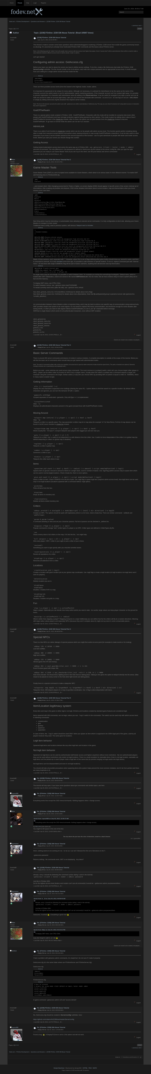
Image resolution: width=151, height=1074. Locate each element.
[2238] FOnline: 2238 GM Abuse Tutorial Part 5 (54, 698)
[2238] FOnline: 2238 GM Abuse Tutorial (51, 37)
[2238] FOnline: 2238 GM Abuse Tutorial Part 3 (54, 345)
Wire (13, 811)
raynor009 (15, 793)
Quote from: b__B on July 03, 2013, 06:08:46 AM (49, 898)
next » (140, 25)
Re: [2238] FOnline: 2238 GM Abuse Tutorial (53, 778)
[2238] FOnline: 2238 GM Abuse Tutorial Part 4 (54, 629)
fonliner (14, 951)
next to (84, 225)
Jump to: (117, 1057)
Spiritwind (15, 843)
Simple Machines (59, 1068)
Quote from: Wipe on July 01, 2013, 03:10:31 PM (49, 930)
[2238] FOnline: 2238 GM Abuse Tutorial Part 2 (54, 160)
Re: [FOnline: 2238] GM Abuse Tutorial (51, 793)
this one (38, 826)
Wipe (13, 159)
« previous (135, 25)
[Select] (40, 76)
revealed (59, 261)
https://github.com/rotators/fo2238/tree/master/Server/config (53, 1019)
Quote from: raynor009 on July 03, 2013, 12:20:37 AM (51, 818)
